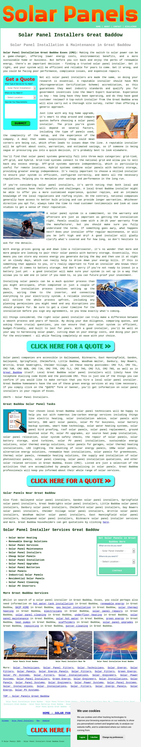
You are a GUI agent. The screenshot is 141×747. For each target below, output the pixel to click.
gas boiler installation (73, 607)
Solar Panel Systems (30, 682)
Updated (45, 721)
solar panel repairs (107, 611)
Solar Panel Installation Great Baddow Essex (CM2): (40, 52)
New (38, 721)
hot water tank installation (53, 603)
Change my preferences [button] (112, 737)
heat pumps (23, 622)
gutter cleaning (77, 626)
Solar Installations (73, 675)
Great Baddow (12, 372)
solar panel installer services (114, 518)
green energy (115, 618)
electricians (53, 611)
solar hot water (67, 618)
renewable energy (112, 603)
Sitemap (5, 721)
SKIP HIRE (22, 607)
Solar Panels (26, 671)
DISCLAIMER (130, 27)
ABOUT (107, 27)
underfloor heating (88, 614)
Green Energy (127, 671)
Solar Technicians (26, 667)
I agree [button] (82, 737)
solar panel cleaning (31, 614)
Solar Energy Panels (53, 671)
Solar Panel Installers (33, 678)
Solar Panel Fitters (58, 667)
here (106, 522)
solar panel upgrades (118, 622)
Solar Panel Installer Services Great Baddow (51, 530)
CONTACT (117, 27)
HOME (98, 27)
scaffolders (67, 622)
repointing (31, 626)
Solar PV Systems (16, 675)
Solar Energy (117, 667)
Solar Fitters (81, 671)
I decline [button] (93, 737)
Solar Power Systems (89, 682)
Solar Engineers (104, 675)
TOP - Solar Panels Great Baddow (26, 696)
